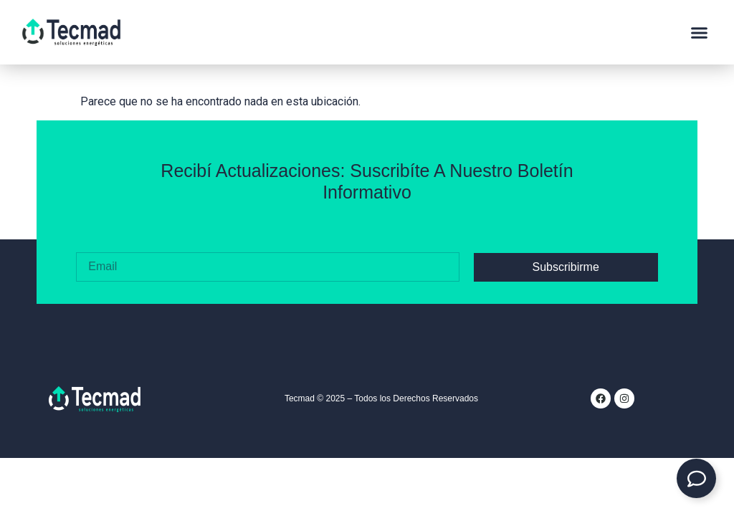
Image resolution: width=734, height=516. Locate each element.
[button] (699, 32)
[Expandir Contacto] (696, 478)
